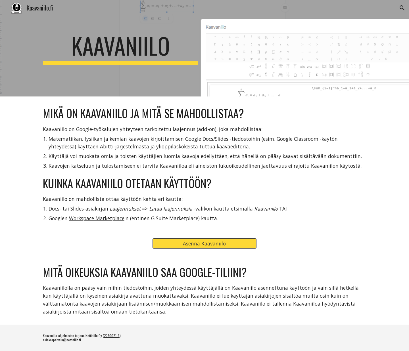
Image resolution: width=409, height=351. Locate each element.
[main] (120, 48)
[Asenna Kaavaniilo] (204, 243)
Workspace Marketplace (96, 218)
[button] (402, 8)
